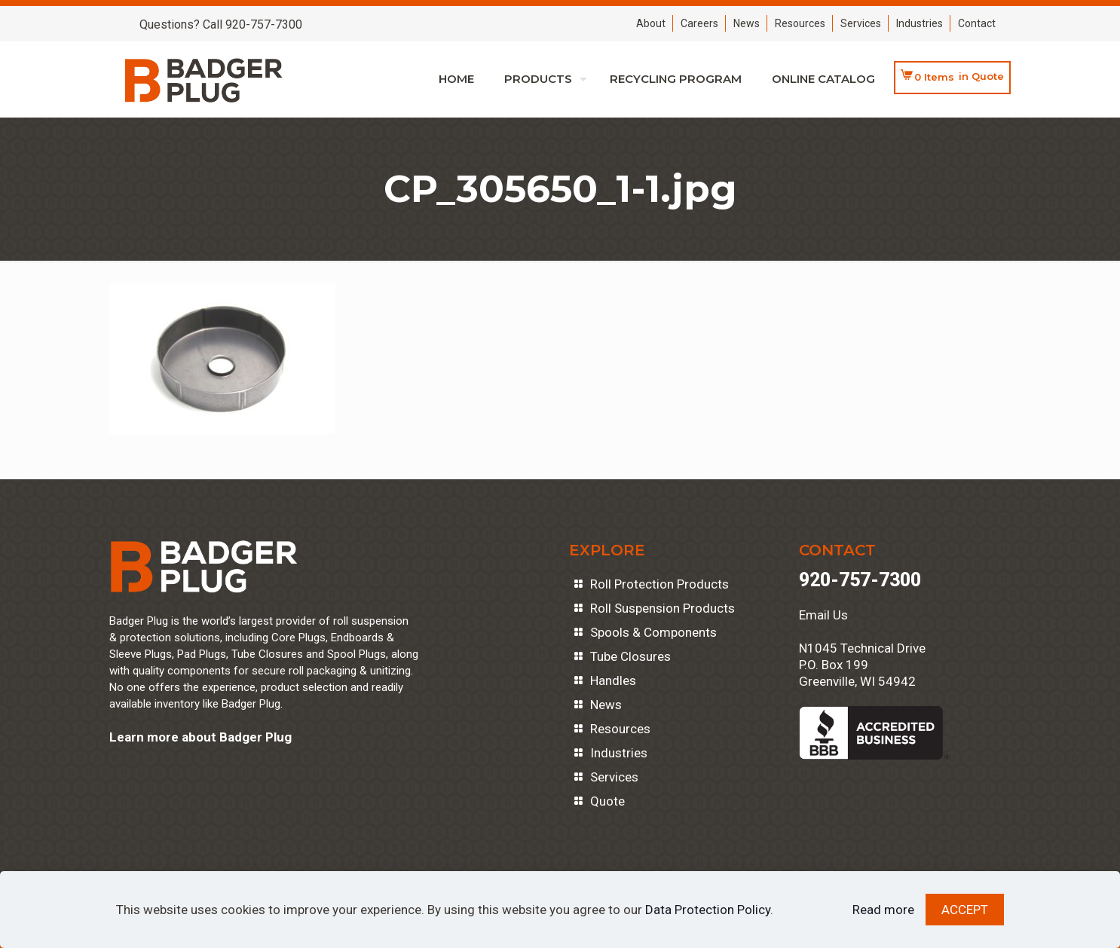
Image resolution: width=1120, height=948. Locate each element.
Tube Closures (630, 656)
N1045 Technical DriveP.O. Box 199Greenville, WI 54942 (862, 665)
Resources (800, 23)
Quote (607, 801)
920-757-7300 (860, 580)
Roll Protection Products (659, 584)
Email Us (823, 614)
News (746, 23)
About (651, 23)
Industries (919, 23)
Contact (977, 23)
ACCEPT (964, 909)
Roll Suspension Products (662, 608)
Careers (699, 23)
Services (860, 23)
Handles (613, 680)
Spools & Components (653, 632)
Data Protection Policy (707, 909)
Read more (883, 909)
